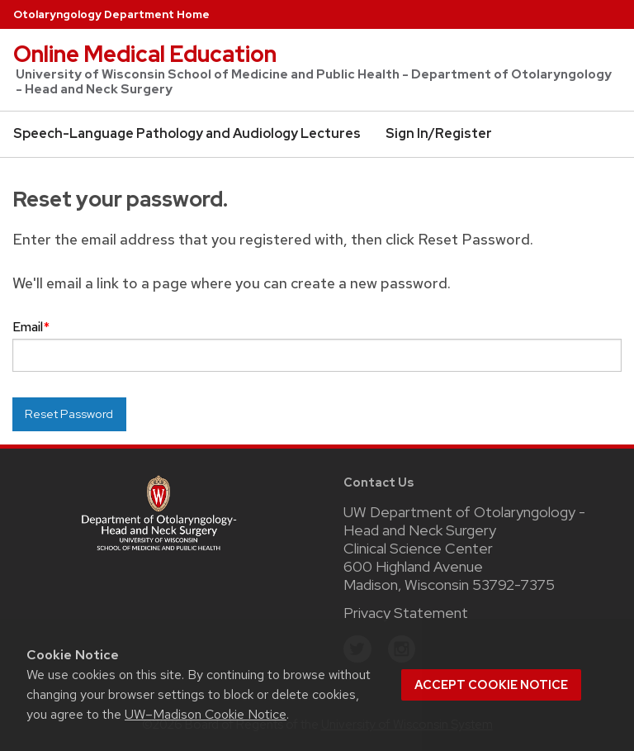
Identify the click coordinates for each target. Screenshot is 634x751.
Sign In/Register (439, 133)
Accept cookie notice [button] (491, 685)
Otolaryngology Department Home (111, 14)
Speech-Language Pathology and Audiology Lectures (187, 133)
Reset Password (69, 413)
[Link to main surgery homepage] (158, 511)
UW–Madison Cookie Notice (205, 714)
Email (31, 326)
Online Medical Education (145, 54)
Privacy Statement (405, 612)
